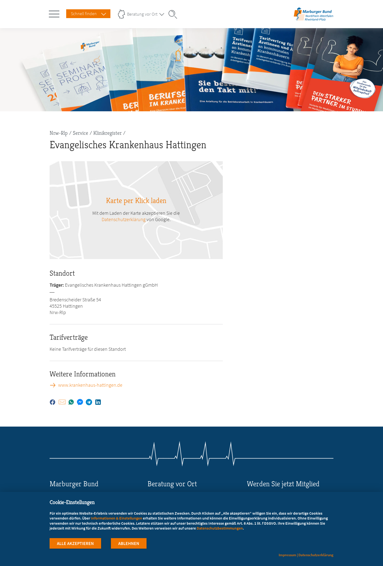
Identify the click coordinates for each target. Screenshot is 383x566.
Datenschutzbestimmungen (220, 528)
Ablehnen (128, 543)
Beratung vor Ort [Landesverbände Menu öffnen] (142, 14)
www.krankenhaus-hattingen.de (90, 385)
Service (80, 133)
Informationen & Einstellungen (116, 518)
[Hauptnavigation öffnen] (55, 13)
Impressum (287, 555)
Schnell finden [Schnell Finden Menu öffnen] (84, 13)
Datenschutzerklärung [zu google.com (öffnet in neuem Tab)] (124, 219)
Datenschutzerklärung (315, 555)
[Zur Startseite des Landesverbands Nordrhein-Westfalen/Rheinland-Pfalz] (313, 20)
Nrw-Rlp (59, 133)
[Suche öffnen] (174, 14)
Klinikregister (107, 133)
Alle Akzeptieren (75, 543)
